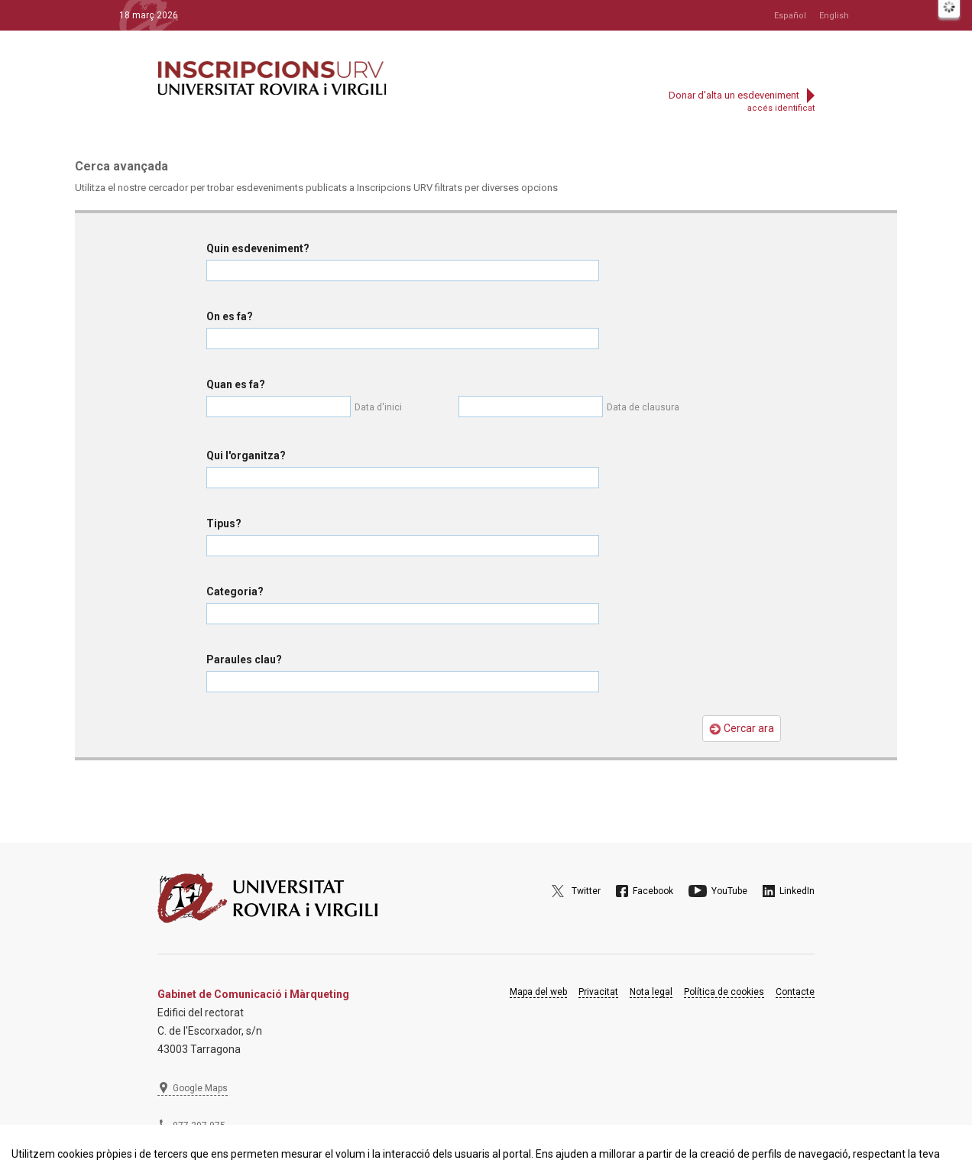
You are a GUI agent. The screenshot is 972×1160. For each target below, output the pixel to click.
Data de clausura (643, 407)
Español (790, 16)
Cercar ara (741, 728)
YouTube (729, 891)
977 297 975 (199, 1125)
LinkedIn (797, 891)
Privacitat (598, 992)
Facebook (653, 891)
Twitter (586, 891)
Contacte (795, 992)
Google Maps (200, 1088)
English (834, 16)
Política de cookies (724, 992)
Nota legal (651, 992)
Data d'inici (378, 407)
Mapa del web (538, 992)
